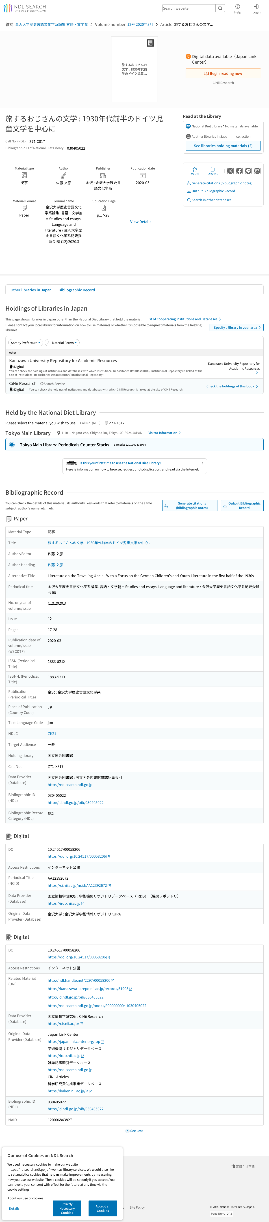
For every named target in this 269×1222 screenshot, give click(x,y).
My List (195, 171)
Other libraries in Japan (31, 289)
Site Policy (137, 1207)
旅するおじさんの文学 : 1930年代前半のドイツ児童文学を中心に (100, 542)
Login (256, 8)
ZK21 (52, 733)
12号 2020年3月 (140, 24)
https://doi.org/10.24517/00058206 (79, 856)
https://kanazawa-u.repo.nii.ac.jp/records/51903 (90, 988)
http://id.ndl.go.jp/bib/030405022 (76, 802)
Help (237, 8)
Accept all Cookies (103, 1208)
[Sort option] (25, 342)
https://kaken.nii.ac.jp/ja (70, 1091)
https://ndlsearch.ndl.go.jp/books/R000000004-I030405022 (97, 1005)
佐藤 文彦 (55, 564)
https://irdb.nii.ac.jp (66, 903)
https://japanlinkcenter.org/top (76, 1041)
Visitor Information (165, 433)
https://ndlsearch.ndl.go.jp (70, 784)
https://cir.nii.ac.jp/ (66, 1023)
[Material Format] (62, 342)
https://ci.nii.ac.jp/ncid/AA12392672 (79, 885)
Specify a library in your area (238, 327)
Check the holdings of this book (233, 386)
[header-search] (193, 8)
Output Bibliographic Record (211, 191)
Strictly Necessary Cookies (67, 1208)
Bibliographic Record (77, 289)
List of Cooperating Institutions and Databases (185, 319)
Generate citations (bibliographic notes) (219, 183)
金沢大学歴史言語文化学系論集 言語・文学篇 (51, 24)
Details (14, 1208)
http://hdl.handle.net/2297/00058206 (81, 980)
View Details (140, 221)
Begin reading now (223, 73)
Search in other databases (209, 200)
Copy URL (213, 171)
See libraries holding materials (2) (223, 145)
